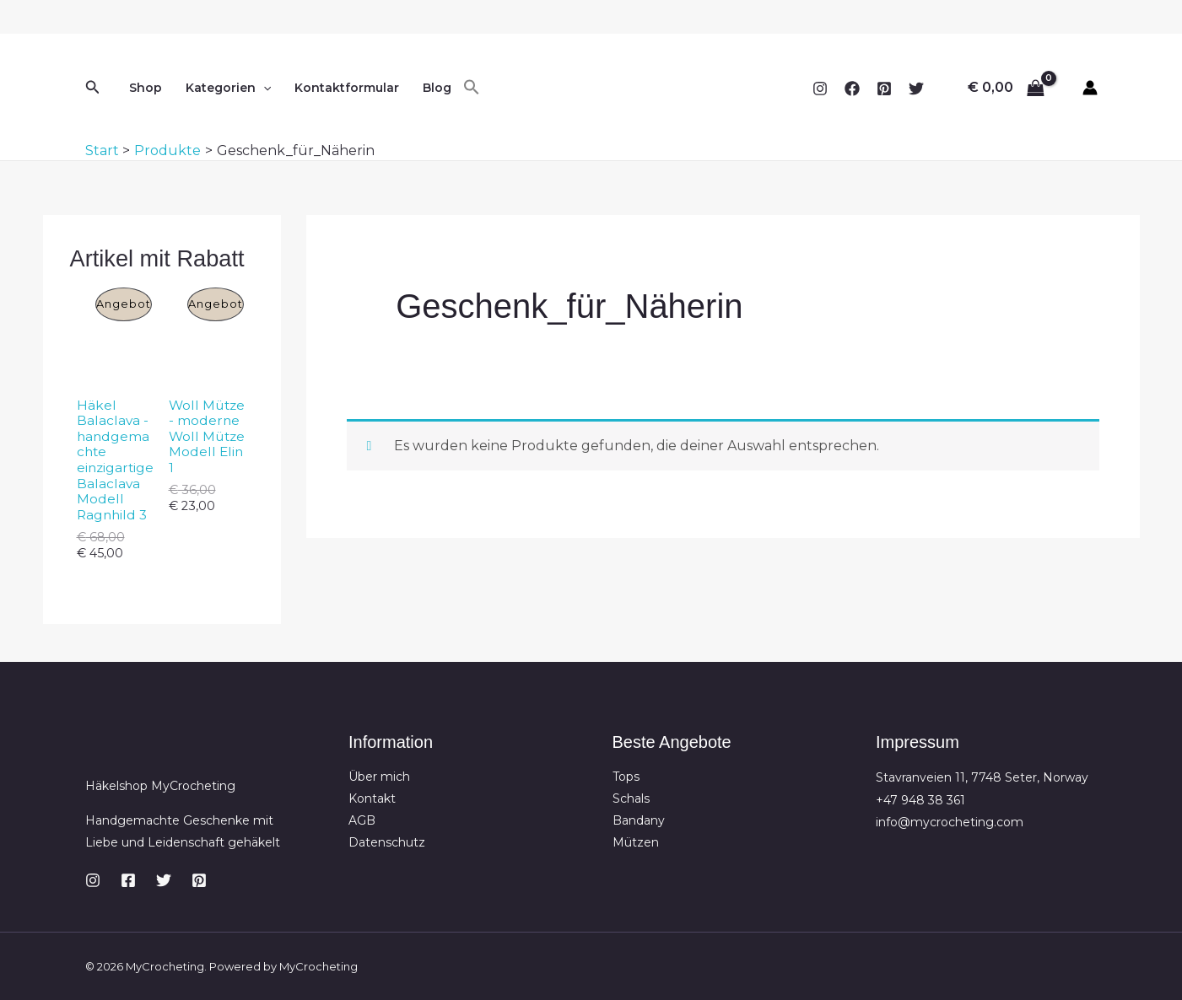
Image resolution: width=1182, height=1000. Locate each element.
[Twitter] (916, 88)
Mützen (636, 844)
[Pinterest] (884, 88)
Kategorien (228, 88)
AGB (361, 822)
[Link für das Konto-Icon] (1090, 87)
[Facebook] (852, 88)
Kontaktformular (346, 87)
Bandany (639, 822)
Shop (145, 87)
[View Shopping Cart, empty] (1006, 87)
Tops (626, 777)
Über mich (379, 777)
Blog (437, 87)
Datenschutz (386, 844)
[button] (92, 88)
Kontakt (372, 800)
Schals (631, 800)
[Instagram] (820, 88)
